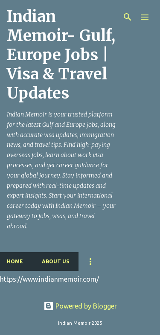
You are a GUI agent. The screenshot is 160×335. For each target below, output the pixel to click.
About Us (55, 261)
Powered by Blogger (80, 306)
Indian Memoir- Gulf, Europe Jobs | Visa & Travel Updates (61, 55)
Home (15, 261)
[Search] (127, 17)
